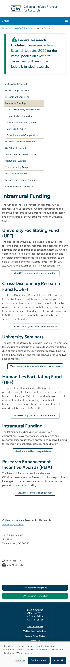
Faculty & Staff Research (21, 28)
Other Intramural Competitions (22, 135)
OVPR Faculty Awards (16, 148)
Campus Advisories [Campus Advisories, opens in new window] (35, 626)
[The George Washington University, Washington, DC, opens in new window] (35, 614)
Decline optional (39, 660)
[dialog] (35, 654)
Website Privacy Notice (38, 649)
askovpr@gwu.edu (13, 524)
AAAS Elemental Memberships (20, 186)
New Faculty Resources (16, 173)
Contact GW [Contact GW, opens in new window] (35, 641)
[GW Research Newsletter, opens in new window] (35, 596)
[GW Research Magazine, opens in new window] (35, 588)
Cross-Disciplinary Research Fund (23, 109)
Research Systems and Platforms (21, 180)
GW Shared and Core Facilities (20, 154)
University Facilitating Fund (20, 116)
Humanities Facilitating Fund (21, 122)
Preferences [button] (20, 660)
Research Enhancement (17, 97)
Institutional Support (15, 161)
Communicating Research (18, 167)
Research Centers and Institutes (20, 141)
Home (5, 28)
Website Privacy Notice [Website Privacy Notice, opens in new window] (35, 636)
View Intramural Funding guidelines (33, 451)
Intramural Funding (15, 103)
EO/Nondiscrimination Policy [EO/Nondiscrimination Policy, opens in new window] (35, 631)
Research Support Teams (17, 90)
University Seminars (16, 129)
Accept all (58, 660)
